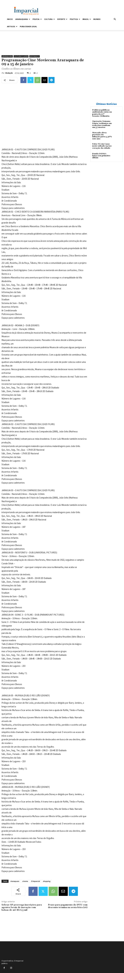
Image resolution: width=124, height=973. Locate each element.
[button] (114, 19)
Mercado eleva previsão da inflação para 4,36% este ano (102, 135)
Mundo (96, 19)
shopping (46, 881)
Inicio (10, 19)
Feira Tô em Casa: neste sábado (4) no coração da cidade (102, 146)
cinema (25, 881)
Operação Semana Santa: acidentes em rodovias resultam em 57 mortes (102, 124)
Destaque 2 (34, 56)
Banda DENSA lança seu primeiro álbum (102, 154)
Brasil (87, 19)
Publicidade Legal (28, 26)
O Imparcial (35, 881)
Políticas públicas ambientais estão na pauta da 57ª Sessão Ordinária (102, 113)
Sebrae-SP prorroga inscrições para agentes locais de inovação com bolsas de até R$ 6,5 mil (22, 907)
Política (75, 19)
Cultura (49, 19)
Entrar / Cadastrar (13, 2)
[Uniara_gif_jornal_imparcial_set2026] (44, 46)
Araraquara (22, 19)
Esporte (62, 19)
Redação (9, 73)
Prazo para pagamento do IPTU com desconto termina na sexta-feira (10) (67, 906)
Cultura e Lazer (21, 56)
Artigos (12, 26)
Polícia (37, 19)
